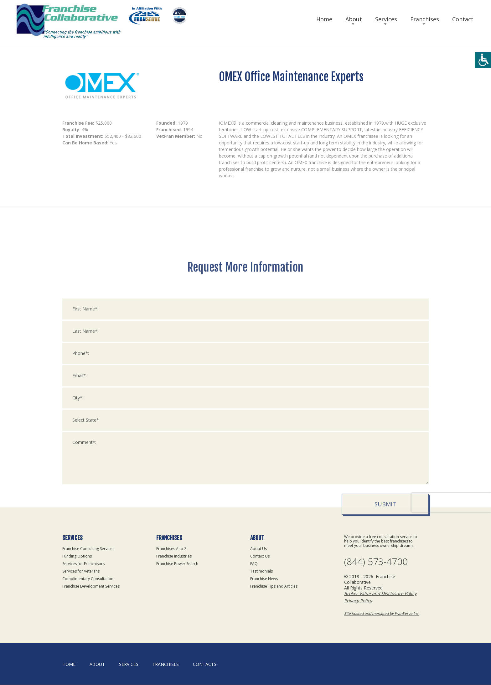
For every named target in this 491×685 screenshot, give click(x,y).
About (353, 19)
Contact (462, 19)
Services (386, 19)
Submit (385, 596)
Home (324, 19)
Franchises (424, 19)
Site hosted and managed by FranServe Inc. (381, 613)
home (68, 664)
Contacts (204, 664)
